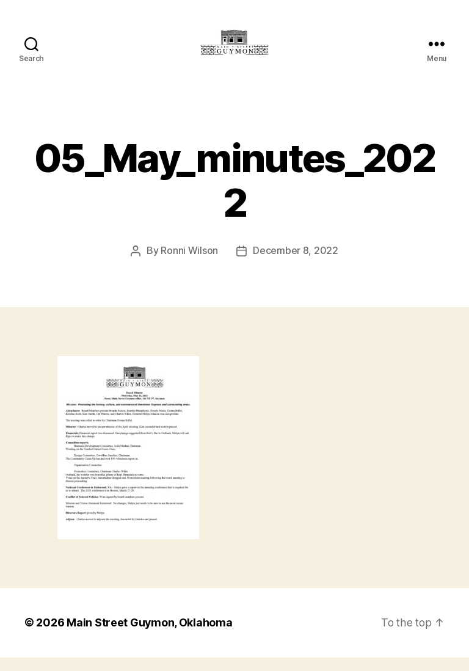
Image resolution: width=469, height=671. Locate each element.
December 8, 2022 (295, 265)
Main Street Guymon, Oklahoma (150, 636)
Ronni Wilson (189, 265)
